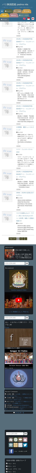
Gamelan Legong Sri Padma (18, 290)
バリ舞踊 (17, 11)
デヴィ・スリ (11, 466)
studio (7, 327)
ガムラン (8, 11)
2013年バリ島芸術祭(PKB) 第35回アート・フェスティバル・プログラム (25, 62)
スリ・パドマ (23, 15)
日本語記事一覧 (19, 412)
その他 (26, 11)
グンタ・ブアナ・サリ (14, 469)
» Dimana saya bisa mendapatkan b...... (21, 405)
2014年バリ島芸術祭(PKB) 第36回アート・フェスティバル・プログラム (25, 41)
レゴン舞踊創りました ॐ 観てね (18, 311)
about (13, 15)
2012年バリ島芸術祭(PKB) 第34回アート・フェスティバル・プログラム (25, 85)
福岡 (4, 15)
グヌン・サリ (11, 472)
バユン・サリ (11, 463)
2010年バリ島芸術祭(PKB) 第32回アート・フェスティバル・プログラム (25, 174)
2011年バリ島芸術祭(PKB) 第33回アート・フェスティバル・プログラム (25, 108)
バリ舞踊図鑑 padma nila (15, 4)
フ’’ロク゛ (4, 19)
